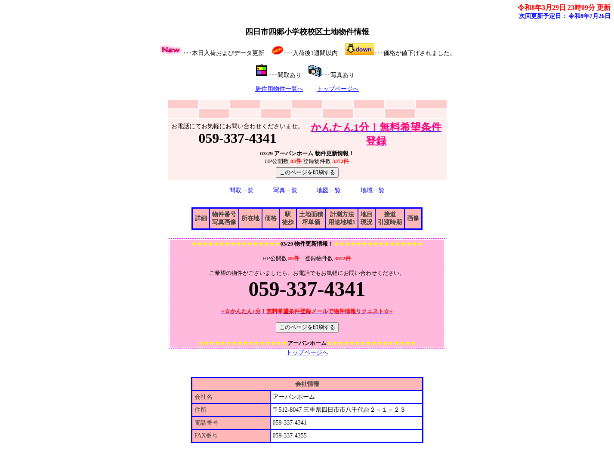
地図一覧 (329, 190)
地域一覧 (373, 190)
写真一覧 (285, 190)
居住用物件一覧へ (279, 89)
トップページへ (338, 89)
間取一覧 (241, 190)
